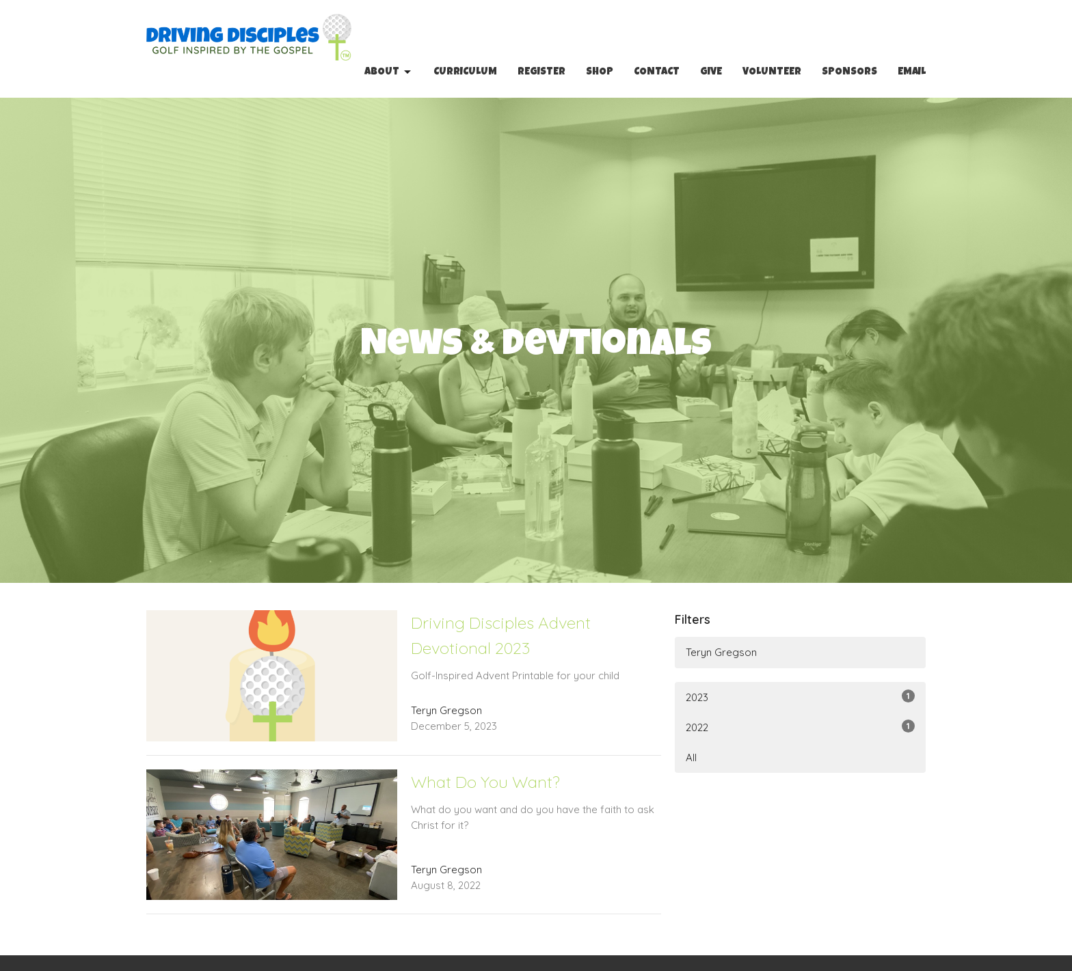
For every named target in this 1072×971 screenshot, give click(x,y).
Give (711, 72)
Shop (599, 72)
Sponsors (849, 72)
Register (541, 72)
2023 (800, 696)
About (388, 72)
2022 (800, 727)
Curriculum (465, 72)
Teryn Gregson (721, 652)
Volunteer (771, 72)
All (691, 757)
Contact (657, 72)
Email (912, 72)
